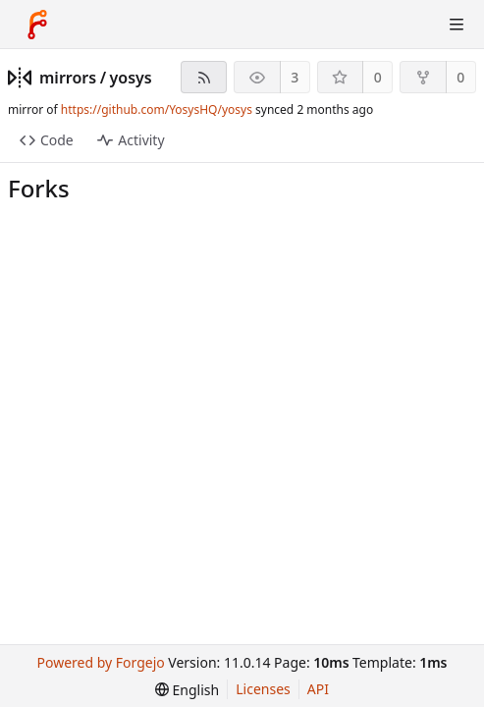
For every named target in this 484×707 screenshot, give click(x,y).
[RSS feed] (204, 77)
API (318, 689)
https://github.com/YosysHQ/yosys (156, 109)
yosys (131, 77)
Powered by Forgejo (101, 662)
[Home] (37, 24)
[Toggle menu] (456, 24)
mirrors (67, 77)
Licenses (263, 689)
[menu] (187, 689)
